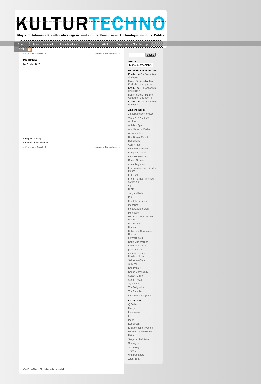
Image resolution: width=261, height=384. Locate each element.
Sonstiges (38, 138)
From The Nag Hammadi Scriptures (141, 180)
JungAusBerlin (135, 193)
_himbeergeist (48, 369)
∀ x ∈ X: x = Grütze (138, 117)
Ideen (131, 320)
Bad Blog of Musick (138, 137)
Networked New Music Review (140, 232)
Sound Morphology (138, 272)
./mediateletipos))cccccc (140, 113)
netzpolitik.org (135, 238)
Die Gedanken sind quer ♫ (140, 83)
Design (131, 308)
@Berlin (132, 304)
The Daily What (136, 287)
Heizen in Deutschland (106, 53)
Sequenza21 (134, 268)
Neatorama (134, 223)
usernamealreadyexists (140, 295)
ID (129, 316)
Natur (131, 335)
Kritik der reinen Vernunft (141, 327)
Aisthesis (133, 121)
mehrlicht (133, 205)
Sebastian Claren (137, 260)
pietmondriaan (135, 249)
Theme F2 (37, 369)
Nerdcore (133, 227)
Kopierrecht (134, 323)
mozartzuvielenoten (138, 208)
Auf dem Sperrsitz (137, 125)
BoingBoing (134, 140)
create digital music (138, 148)
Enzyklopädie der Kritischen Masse (142, 169)
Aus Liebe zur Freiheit (139, 129)
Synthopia (133, 283)
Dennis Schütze (136, 81)
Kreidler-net (43, 44)
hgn (130, 185)
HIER (131, 189)
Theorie (132, 351)
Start (21, 44)
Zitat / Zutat (134, 358)
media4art (61, 369)
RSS (21, 49)
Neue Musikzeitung (138, 242)
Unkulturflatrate (136, 354)
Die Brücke (30, 59)
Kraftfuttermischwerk (139, 201)
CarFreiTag (134, 144)
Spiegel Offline (136, 275)
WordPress (28, 369)
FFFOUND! (134, 175)
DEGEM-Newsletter (138, 156)
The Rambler (135, 291)
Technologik (134, 347)
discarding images (137, 164)
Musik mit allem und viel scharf (140, 218)
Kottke (131, 197)
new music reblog (137, 245)
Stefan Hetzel (135, 279)
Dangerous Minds (137, 152)
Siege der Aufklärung (139, 339)
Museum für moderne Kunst (142, 331)
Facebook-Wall (71, 44)
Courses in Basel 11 (35, 53)
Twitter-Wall (99, 44)
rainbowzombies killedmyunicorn (136, 255)
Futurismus (134, 312)
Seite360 (132, 264)
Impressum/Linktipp (132, 44)
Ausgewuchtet (135, 133)
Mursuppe (133, 212)
